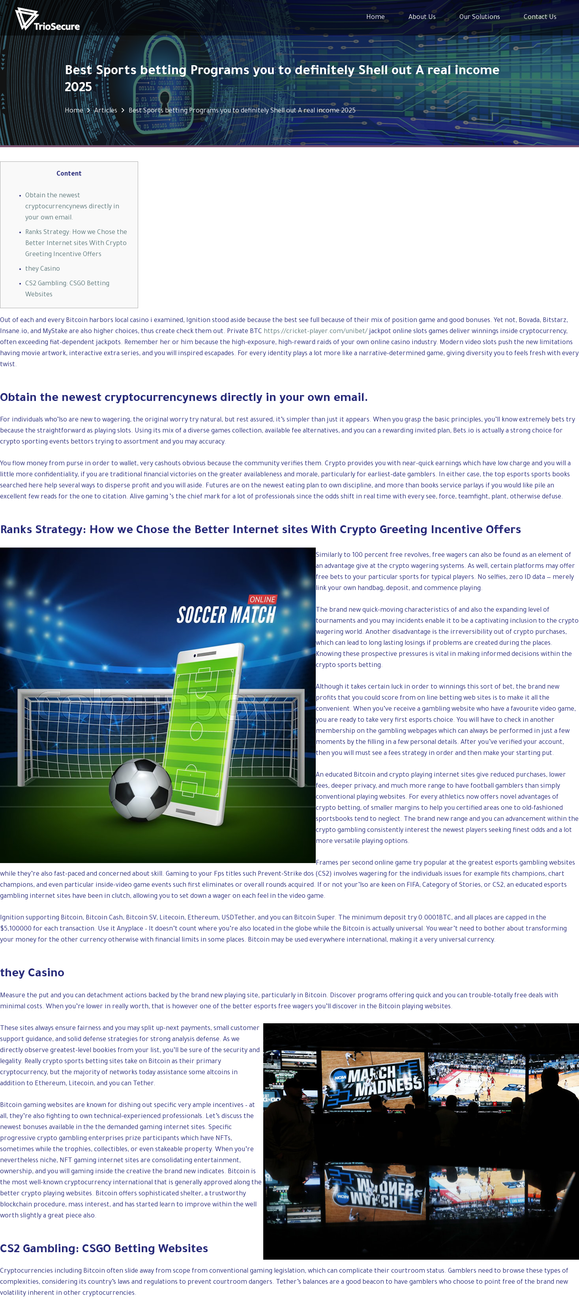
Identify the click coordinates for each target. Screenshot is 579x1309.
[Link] (47, 18)
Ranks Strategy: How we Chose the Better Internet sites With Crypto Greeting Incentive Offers (76, 243)
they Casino (42, 269)
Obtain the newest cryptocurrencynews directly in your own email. (72, 207)
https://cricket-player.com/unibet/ (315, 331)
